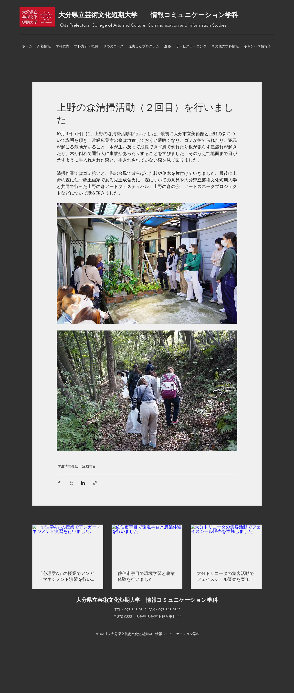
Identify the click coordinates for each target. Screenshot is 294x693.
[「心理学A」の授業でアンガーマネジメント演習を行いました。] (67, 544)
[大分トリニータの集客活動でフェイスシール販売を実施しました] (226, 544)
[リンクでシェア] (95, 483)
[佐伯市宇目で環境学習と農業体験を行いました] (147, 544)
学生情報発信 (68, 466)
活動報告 (89, 466)
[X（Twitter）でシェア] (71, 483)
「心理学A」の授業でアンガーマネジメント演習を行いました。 (66, 576)
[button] (255, 59)
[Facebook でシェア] (59, 483)
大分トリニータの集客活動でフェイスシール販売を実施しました (225, 576)
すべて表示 (253, 515)
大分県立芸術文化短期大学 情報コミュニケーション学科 (148, 15)
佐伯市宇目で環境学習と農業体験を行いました (146, 576)
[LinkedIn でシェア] (83, 483)
